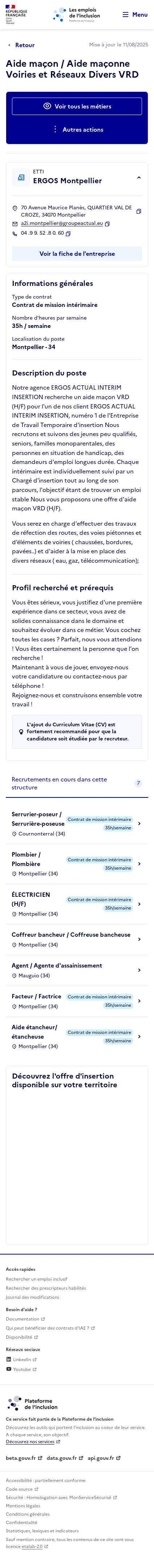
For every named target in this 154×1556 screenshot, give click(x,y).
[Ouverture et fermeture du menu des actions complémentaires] (77, 129)
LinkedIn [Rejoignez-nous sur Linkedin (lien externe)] (18, 1359)
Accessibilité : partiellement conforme (46, 1480)
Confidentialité (21, 1522)
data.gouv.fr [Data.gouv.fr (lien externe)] (62, 1458)
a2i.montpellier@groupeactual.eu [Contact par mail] (62, 223)
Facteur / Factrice (36, 996)
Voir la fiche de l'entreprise (77, 253)
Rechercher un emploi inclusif (36, 1279)
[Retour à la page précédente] (23, 45)
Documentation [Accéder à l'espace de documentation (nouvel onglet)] (22, 1319)
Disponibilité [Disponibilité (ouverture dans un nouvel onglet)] (19, 1337)
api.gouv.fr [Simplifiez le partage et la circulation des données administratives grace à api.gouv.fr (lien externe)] (101, 1458)
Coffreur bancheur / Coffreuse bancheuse (71, 934)
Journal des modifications (32, 1297)
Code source (19, 1489)
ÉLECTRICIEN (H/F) (31, 899)
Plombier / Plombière (26, 859)
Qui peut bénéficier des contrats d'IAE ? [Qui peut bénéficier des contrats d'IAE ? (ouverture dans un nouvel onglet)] (47, 1328)
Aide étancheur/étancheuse (34, 1032)
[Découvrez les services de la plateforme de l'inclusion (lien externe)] (33, 1403)
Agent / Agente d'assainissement (57, 965)
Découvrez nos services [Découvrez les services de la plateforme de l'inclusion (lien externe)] (30, 1441)
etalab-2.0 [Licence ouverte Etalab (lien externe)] (32, 1546)
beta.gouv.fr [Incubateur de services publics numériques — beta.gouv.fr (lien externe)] (21, 1458)
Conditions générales (28, 1514)
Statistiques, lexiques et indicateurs (42, 1531)
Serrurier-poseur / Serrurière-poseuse (38, 819)
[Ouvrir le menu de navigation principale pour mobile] (132, 14)
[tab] (77, 783)
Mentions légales (23, 1506)
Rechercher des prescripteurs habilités (46, 1288)
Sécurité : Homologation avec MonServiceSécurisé (58, 1497)
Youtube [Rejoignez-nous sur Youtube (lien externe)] (18, 1369)
